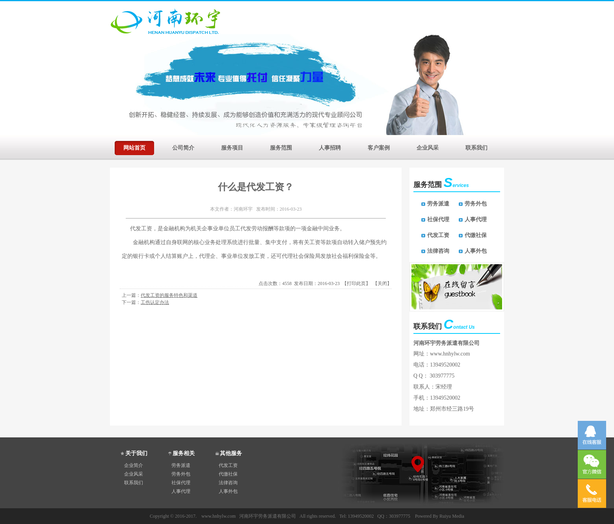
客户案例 (379, 147)
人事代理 (476, 219)
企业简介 (133, 465)
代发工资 (438, 235)
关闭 (382, 283)
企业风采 (428, 147)
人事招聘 (330, 147)
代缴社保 (476, 235)
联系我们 (476, 147)
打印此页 (356, 283)
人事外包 (476, 251)
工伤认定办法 (155, 302)
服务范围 (281, 147)
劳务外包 (476, 204)
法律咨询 (438, 251)
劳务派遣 (438, 204)
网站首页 (134, 147)
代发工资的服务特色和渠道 (169, 295)
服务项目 (232, 147)
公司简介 (183, 147)
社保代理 (438, 219)
